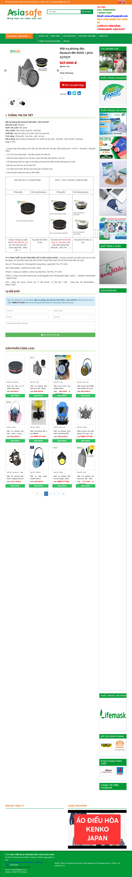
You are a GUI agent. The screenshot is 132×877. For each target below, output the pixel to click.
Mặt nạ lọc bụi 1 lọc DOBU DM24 (62, 387)
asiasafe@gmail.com (60, 2)
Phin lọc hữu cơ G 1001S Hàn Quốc (15, 387)
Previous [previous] (5, 70)
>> (63, 493)
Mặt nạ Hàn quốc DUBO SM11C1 (38, 477)
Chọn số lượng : (67, 73)
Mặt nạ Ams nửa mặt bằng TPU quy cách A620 (85, 433)
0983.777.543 (18, 302)
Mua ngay (15, 395)
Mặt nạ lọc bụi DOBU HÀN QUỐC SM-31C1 (85, 387)
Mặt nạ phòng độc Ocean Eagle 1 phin (62, 477)
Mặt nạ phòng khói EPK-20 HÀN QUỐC (62, 432)
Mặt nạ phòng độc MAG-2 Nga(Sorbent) (15, 477)
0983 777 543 (40, 436)
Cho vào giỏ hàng (73, 85)
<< (37, 493)
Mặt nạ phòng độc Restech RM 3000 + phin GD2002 (38, 388)
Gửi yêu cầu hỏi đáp (50, 334)
